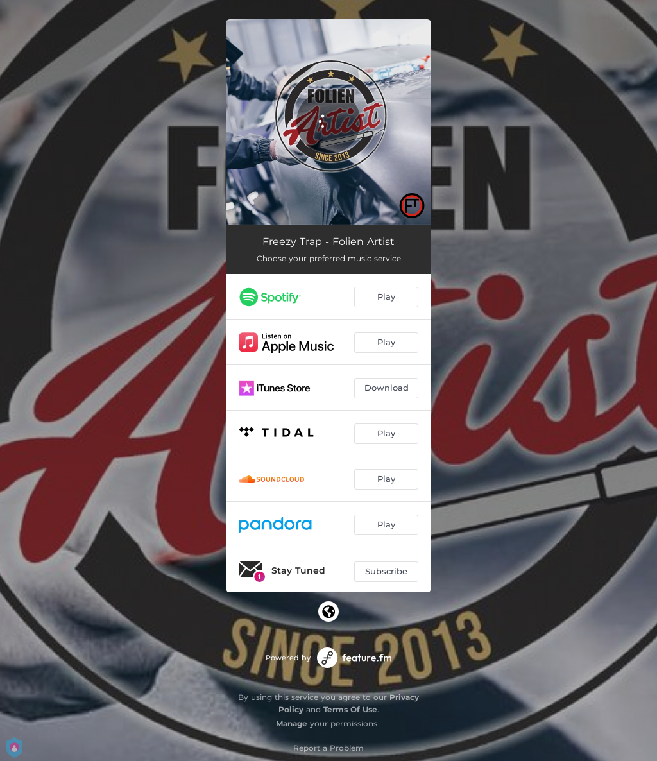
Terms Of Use (350, 709)
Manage (291, 723)
